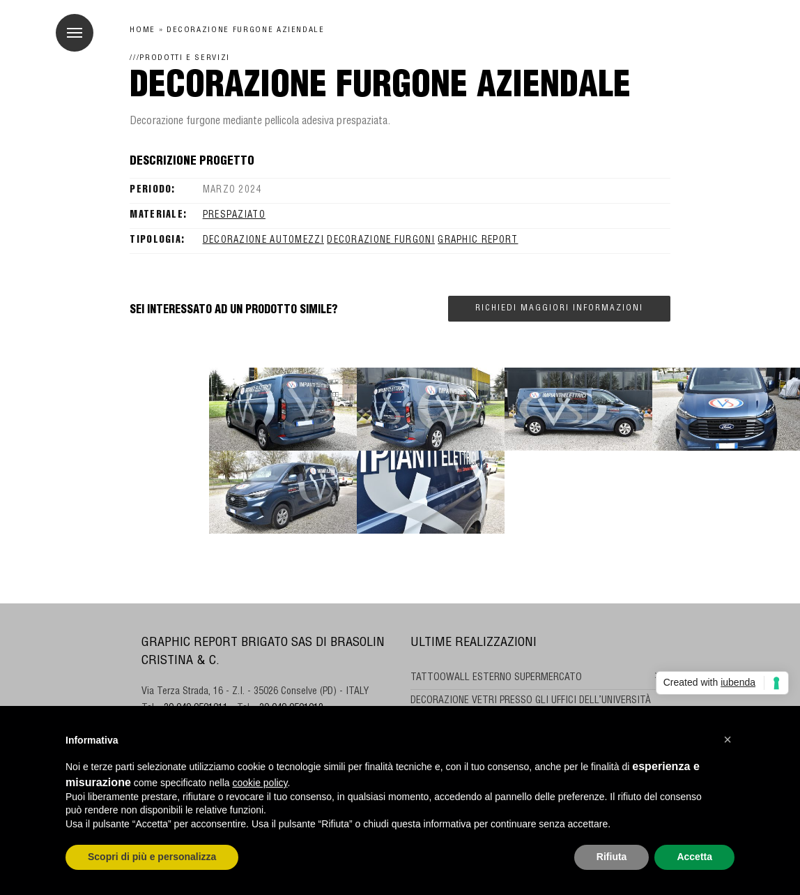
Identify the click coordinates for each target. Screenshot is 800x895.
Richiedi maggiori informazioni (559, 308)
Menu (69, 25)
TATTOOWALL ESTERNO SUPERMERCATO (496, 678)
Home (142, 30)
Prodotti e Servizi (184, 58)
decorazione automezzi (263, 241)
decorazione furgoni (381, 241)
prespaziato (234, 215)
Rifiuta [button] (612, 856)
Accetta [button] (694, 856)
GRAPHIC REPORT (478, 241)
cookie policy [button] (259, 782)
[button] (727, 739)
